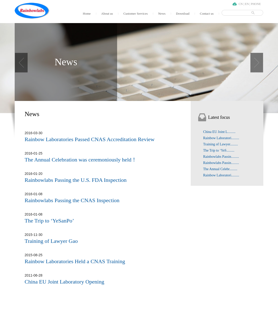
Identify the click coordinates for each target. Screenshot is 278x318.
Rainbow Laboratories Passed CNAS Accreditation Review (89, 139)
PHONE (256, 4)
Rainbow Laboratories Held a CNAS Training (75, 261)
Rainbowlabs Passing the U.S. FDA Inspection (76, 180)
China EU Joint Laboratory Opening (64, 282)
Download (182, 13)
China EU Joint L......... (219, 132)
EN (247, 4)
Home (87, 13)
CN (241, 3)
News (162, 13)
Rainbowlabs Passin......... (221, 157)
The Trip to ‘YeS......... (218, 150)
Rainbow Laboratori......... (221, 138)
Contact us (207, 13)
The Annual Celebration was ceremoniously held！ (81, 160)
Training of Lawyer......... (220, 144)
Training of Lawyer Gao (51, 241)
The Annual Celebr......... (220, 169)
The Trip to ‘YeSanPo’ (49, 221)
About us (107, 13)
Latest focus (219, 117)
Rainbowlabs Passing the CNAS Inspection (72, 200)
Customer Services (135, 13)
